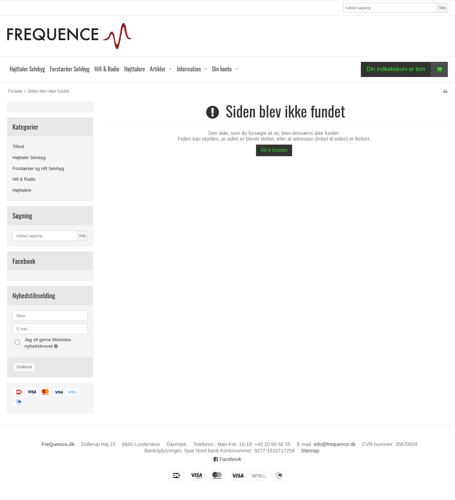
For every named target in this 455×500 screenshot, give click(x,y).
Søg (442, 7)
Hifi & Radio (24, 179)
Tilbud (18, 146)
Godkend (24, 367)
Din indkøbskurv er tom (407, 69)
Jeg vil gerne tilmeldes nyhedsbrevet (55, 343)
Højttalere (21, 190)
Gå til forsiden (274, 150)
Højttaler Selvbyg (29, 157)
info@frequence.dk (335, 444)
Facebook (227, 459)
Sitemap (310, 450)
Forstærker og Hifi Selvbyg (38, 168)
